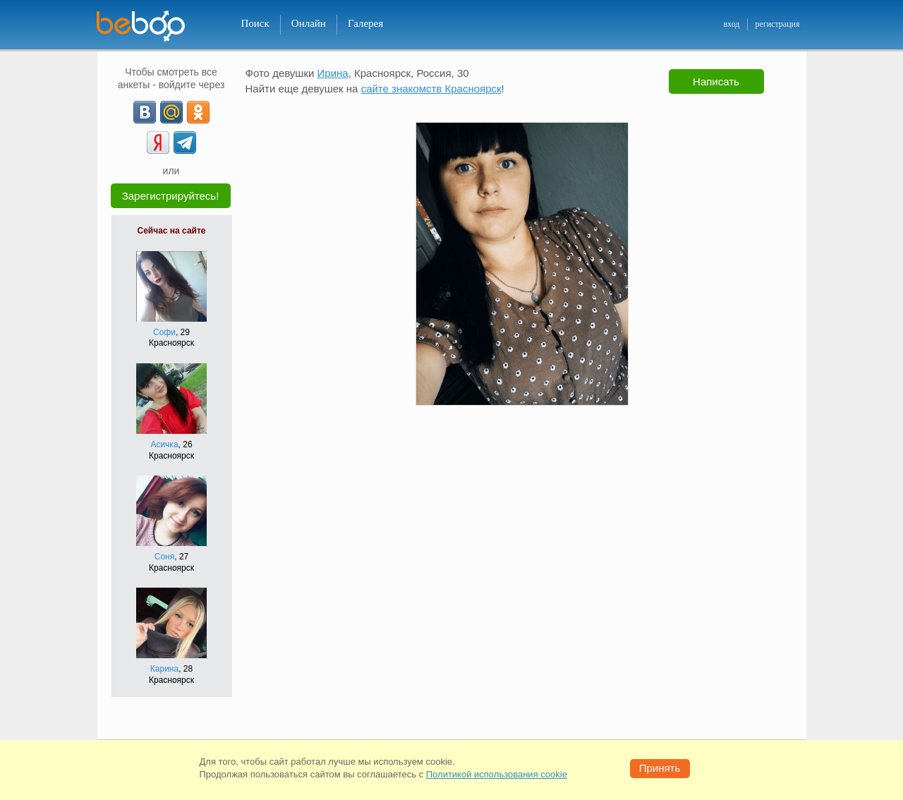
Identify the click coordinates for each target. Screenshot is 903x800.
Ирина (333, 73)
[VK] (144, 112)
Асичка (164, 444)
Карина (164, 669)
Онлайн (308, 23)
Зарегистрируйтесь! (170, 196)
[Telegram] (185, 142)
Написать (716, 81)
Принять (660, 768)
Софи (164, 332)
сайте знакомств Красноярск (431, 89)
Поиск (255, 23)
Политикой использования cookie (496, 774)
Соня (164, 557)
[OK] (198, 112)
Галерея (365, 23)
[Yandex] (158, 142)
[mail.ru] (171, 112)
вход (731, 24)
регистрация (777, 24)
